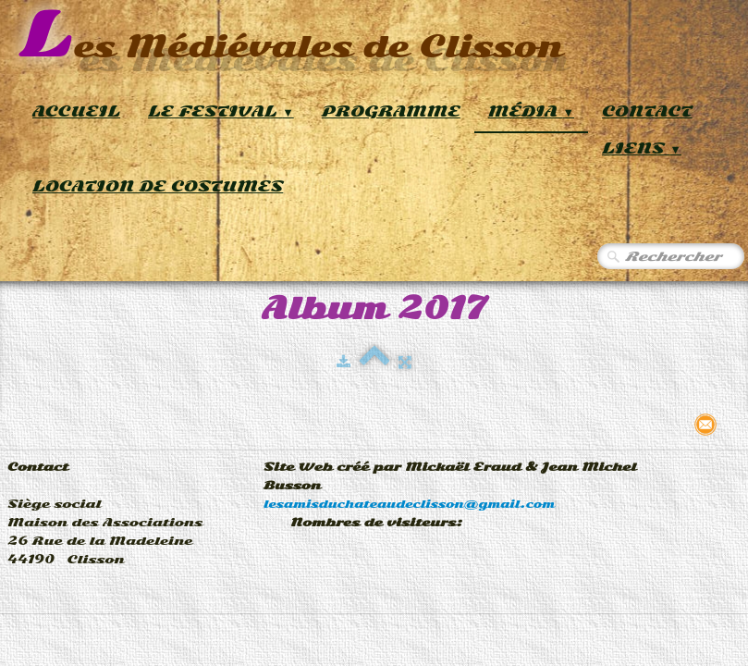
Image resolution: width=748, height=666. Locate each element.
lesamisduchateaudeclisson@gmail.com (409, 504)
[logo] (290, 36)
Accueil (76, 111)
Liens (641, 148)
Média (531, 111)
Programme (391, 111)
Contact (647, 111)
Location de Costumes (157, 186)
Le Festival (221, 111)
